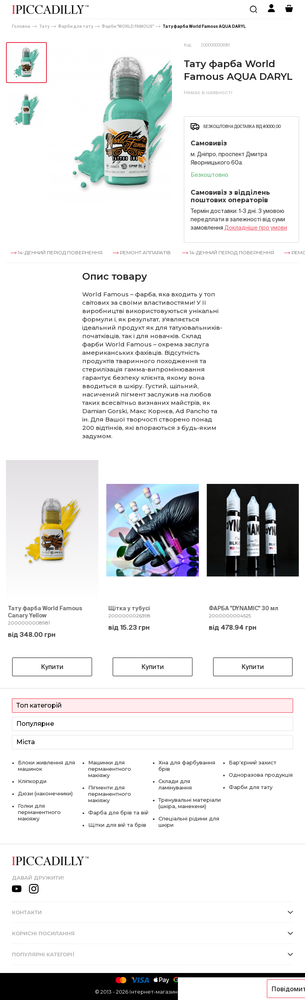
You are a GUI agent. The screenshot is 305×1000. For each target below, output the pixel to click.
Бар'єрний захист (252, 762)
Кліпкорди (32, 781)
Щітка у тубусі (129, 608)
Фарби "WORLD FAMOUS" (128, 26)
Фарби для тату (75, 26)
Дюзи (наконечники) (45, 793)
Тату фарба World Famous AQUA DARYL (204, 26)
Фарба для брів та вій (118, 812)
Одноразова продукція (261, 775)
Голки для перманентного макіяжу (39, 812)
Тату (44, 26)
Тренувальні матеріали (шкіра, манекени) (189, 803)
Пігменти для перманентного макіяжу (109, 793)
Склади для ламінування (175, 784)
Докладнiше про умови (255, 227)
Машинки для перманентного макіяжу (109, 768)
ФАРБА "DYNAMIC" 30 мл (243, 608)
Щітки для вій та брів (117, 825)
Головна (21, 26)
